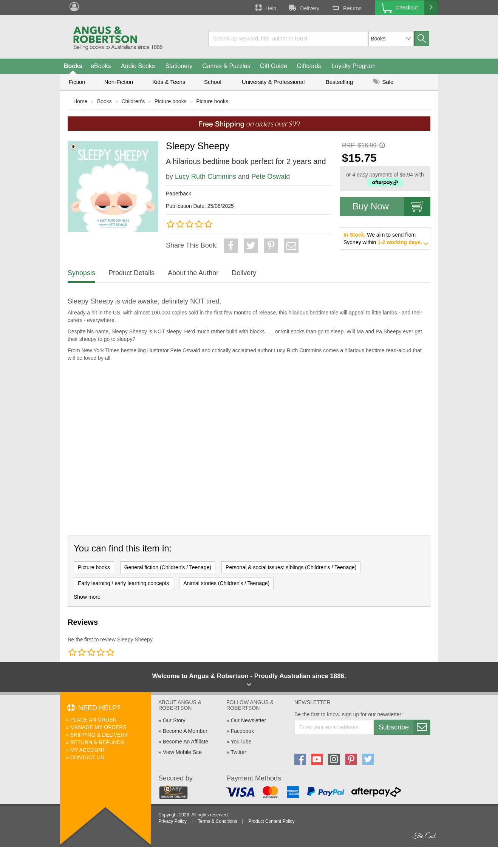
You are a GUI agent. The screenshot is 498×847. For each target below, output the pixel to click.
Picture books (171, 101)
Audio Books (138, 66)
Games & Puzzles (226, 66)
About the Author (193, 273)
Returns (346, 7)
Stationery (178, 66)
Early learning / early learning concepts (123, 583)
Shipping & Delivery (99, 735)
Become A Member (185, 731)
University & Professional (273, 82)
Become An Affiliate (185, 742)
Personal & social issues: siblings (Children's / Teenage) (291, 567)
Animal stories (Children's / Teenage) (226, 583)
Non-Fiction (118, 82)
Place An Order (93, 720)
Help (265, 7)
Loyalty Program (354, 66)
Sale (383, 82)
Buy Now (391, 206)
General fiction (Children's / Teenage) (167, 567)
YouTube (240, 742)
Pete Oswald (270, 176)
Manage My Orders (98, 727)
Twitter (238, 752)
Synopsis (81, 273)
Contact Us (87, 757)
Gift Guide (273, 66)
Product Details (131, 273)
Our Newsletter (248, 720)
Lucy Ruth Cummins (205, 176)
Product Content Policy (271, 821)
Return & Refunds (97, 742)
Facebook (242, 731)
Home (80, 101)
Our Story (174, 720)
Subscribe (404, 727)
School (212, 82)
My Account (87, 750)
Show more (87, 597)
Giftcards (309, 66)
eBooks (101, 66)
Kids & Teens (168, 82)
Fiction (76, 82)
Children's (133, 101)
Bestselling (339, 82)
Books (73, 66)
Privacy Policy (172, 821)
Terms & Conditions (217, 821)
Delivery (303, 7)
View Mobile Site (182, 752)
